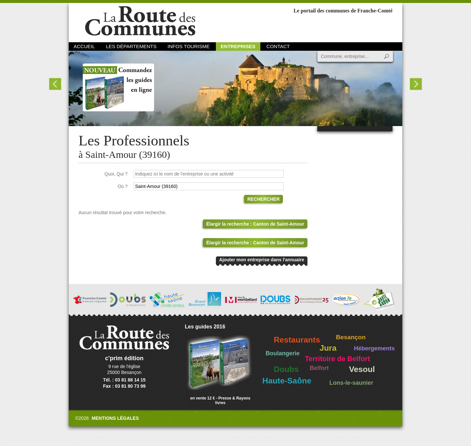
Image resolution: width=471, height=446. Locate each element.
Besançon (351, 337)
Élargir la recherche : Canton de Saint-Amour (255, 224)
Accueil (84, 46)
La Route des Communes (140, 21)
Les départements (131, 46)
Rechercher (263, 199)
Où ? (123, 186)
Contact (278, 46)
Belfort (319, 368)
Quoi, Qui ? (116, 174)
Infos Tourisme (188, 46)
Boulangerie (283, 353)
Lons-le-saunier (351, 383)
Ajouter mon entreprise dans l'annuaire (261, 259)
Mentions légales (115, 418)
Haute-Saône (286, 380)
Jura (328, 348)
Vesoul (362, 369)
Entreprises (238, 46)
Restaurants (297, 339)
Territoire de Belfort (337, 359)
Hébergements (374, 348)
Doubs (286, 369)
